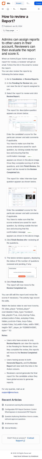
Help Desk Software (21, 456)
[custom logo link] (3, 3)
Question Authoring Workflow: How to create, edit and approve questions (21, 417)
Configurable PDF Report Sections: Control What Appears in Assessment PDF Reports (21, 410)
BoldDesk (34, 456)
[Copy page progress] (8, 30)
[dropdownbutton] (17, 30)
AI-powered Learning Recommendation (19, 405)
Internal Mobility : (11, 428)
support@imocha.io (10, 392)
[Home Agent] (8, 9)
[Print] (38, 9)
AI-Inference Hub (11, 423)
